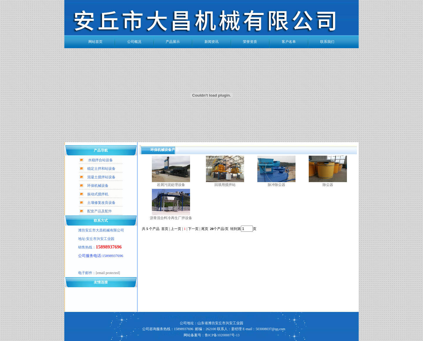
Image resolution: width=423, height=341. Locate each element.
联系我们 (327, 42)
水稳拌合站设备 (100, 160)
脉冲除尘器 (276, 185)
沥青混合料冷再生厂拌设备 (171, 218)
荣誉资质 (250, 42)
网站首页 (95, 42)
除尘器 (328, 185)
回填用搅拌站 (225, 185)
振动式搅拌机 (97, 194)
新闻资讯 (211, 42)
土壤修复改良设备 (101, 203)
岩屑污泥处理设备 (171, 185)
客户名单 (289, 42)
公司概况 (134, 42)
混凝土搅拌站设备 (101, 177)
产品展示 (173, 42)
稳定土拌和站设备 (101, 169)
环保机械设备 (97, 186)
